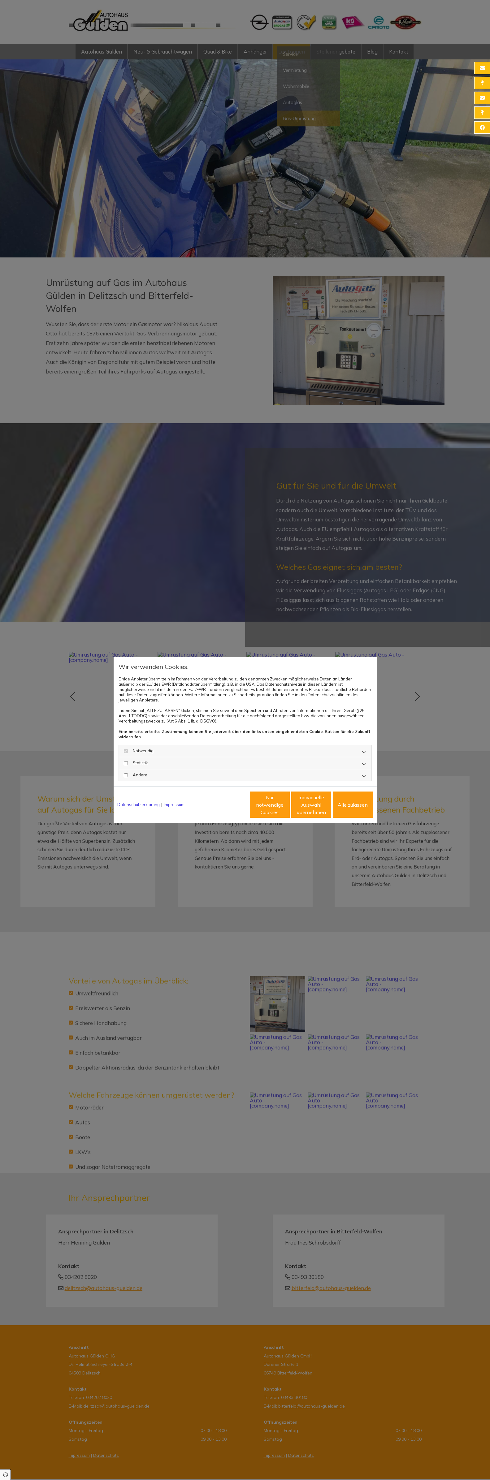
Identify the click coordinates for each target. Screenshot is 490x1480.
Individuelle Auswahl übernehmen (285, 804)
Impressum (174, 804)
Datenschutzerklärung (138, 804)
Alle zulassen (344, 805)
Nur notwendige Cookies (226, 805)
